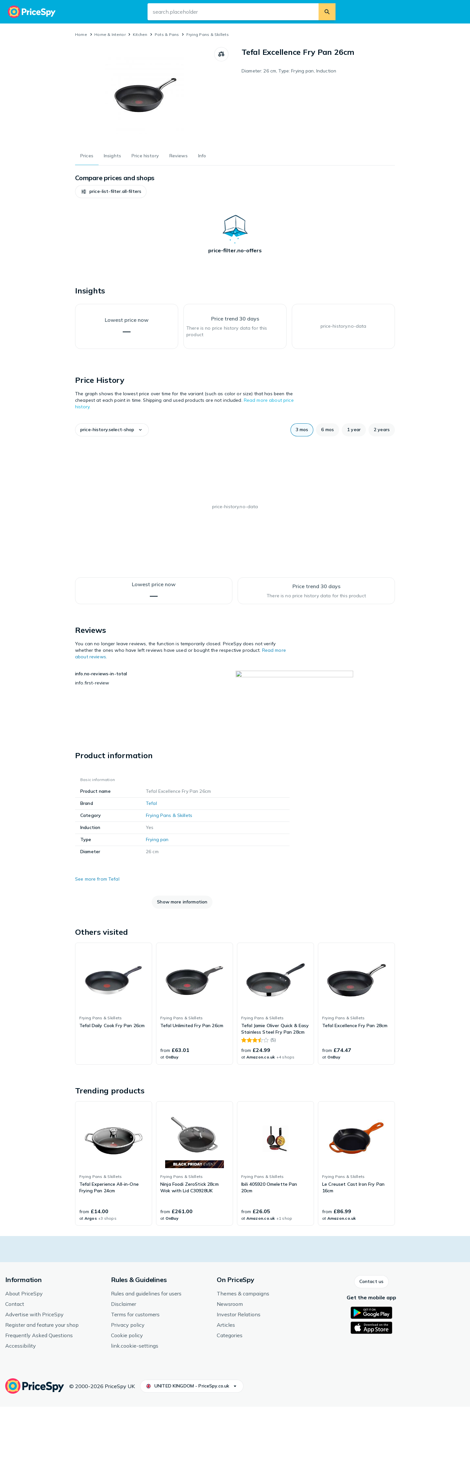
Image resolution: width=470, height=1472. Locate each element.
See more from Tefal (97, 944)
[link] (113, 1069)
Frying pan (157, 905)
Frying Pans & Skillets (207, 34)
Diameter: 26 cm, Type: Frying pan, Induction (289, 71)
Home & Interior (110, 34)
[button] (94, 191)
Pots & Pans (167, 34)
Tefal (151, 868)
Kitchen (140, 34)
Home (81, 34)
